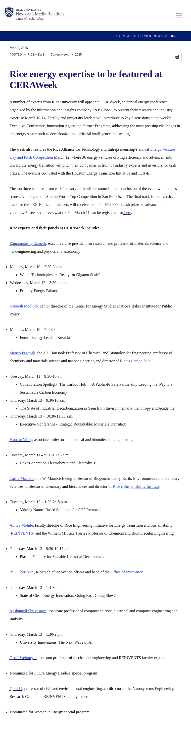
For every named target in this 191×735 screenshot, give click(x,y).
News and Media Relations (40, 13)
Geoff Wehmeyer (23, 658)
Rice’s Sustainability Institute (136, 486)
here (127, 212)
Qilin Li (15, 688)
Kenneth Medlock (23, 306)
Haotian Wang (20, 439)
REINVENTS (22, 533)
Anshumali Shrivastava (28, 611)
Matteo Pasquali (22, 353)
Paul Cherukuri (21, 572)
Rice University (28, 9)
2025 (172, 36)
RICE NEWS (123, 36)
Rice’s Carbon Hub (135, 361)
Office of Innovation (127, 572)
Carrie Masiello (21, 478)
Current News (150, 36)
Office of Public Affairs (30, 18)
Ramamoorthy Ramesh (27, 243)
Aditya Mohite (21, 525)
